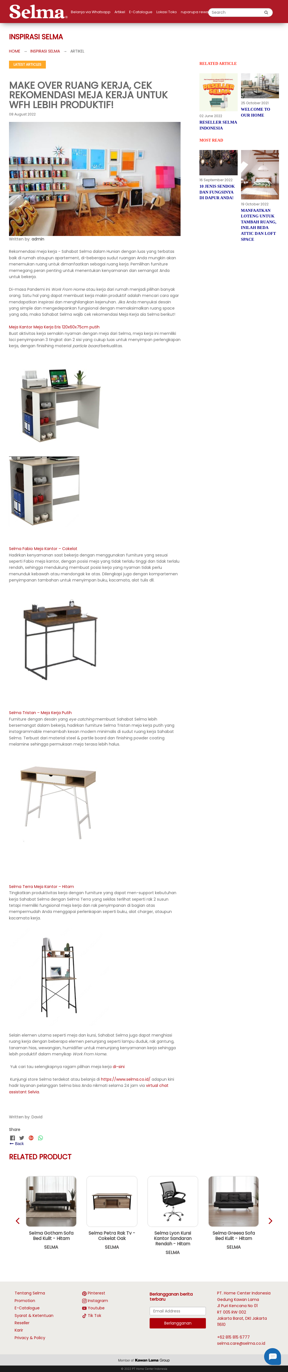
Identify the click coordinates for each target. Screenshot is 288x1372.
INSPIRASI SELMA (45, 51)
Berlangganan (178, 1323)
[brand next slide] (23, 1220)
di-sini (119, 1066)
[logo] (40, 11)
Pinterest (96, 1293)
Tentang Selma (30, 1293)
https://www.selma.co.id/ (125, 1079)
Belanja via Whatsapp (91, 12)
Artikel (119, 12)
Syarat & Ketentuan (34, 1315)
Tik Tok (94, 1315)
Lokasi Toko (166, 12)
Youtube (96, 1308)
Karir (19, 1330)
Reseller (22, 1323)
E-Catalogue (140, 12)
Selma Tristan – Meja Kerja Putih (40, 712)
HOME (14, 51)
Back (16, 1143)
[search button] (266, 12)
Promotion (25, 1300)
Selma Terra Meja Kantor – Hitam (41, 886)
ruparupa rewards (197, 12)
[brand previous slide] (265, 1220)
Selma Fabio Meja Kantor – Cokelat (43, 548)
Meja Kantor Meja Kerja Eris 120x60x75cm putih (54, 327)
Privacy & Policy (30, 1338)
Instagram (98, 1300)
